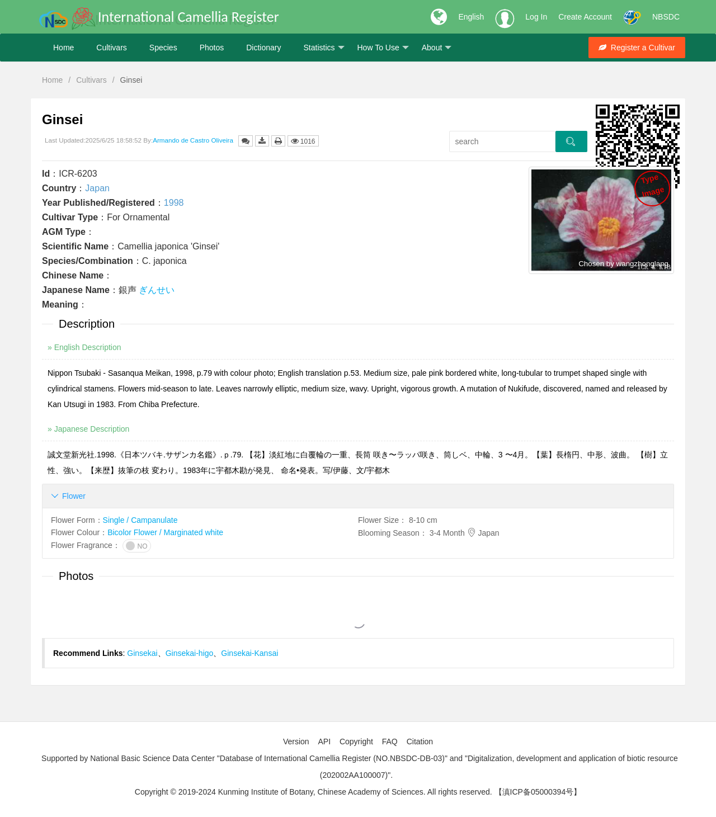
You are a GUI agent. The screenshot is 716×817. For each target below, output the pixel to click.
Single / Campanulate (140, 520)
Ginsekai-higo (190, 653)
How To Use (383, 48)
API (324, 741)
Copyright (356, 741)
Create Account (585, 16)
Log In (536, 16)
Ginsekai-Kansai (249, 653)
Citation (420, 741)
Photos (212, 47)
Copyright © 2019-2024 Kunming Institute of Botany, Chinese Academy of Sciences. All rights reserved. (313, 791)
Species (163, 47)
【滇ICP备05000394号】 (538, 791)
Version (296, 741)
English (471, 16)
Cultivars (111, 47)
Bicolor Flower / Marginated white (165, 532)
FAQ (390, 741)
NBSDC (666, 16)
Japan (97, 188)
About (437, 48)
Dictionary (263, 47)
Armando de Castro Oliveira (193, 140)
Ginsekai (142, 653)
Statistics (323, 48)
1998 (174, 202)
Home (63, 47)
